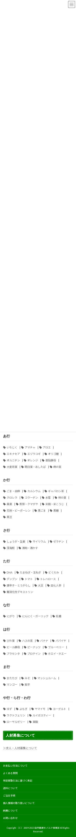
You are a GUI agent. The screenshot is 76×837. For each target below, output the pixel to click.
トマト (29, 579)
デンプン (12, 579)
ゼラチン (58, 541)
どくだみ (53, 572)
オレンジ (32, 460)
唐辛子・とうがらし (18, 585)
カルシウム (34, 491)
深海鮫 (11, 548)
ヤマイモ (40, 709)
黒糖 (56, 510)
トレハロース (48, 579)
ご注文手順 (9, 795)
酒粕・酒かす (30, 548)
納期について (10, 810)
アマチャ (30, 447)
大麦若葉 (12, 466)
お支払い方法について (15, 765)
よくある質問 (10, 773)
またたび (12, 678)
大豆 (40, 585)
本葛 (48, 497)
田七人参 (56, 585)
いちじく (12, 447)
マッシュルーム (46, 678)
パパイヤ (61, 640)
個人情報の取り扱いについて (19, 803)
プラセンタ (13, 653)
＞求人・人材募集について (20, 748)
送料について (10, 788)
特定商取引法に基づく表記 (17, 780)
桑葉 (9, 504)
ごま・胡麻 (13, 491)
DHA (9, 572)
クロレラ (12, 497)
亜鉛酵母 (50, 460)
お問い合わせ (10, 818)
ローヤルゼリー (16, 721)
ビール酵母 (13, 647)
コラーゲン (31, 497)
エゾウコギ (34, 454)
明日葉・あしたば (35, 466)
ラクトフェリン (16, 715)
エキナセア (13, 454)
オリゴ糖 (53, 454)
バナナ (44, 640)
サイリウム (39, 541)
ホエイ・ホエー (57, 653)
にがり (11, 616)
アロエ (47, 447)
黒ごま (42, 510)
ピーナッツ (34, 647)
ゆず (9, 709)
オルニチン (13, 460)
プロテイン (34, 653)
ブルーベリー (56, 647)
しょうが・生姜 (16, 541)
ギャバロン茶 (56, 491)
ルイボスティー (42, 715)
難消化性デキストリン (20, 592)
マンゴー (12, 684)
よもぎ (23, 709)
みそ (27, 678)
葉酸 (35, 721)
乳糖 (58, 616)
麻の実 (57, 466)
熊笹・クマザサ (28, 504)
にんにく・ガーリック (35, 616)
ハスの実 (27, 640)
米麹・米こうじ (54, 504)
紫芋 (27, 684)
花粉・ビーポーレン (18, 510)
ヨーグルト (59, 709)
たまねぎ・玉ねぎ (30, 572)
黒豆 (9, 517)
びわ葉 (11, 640)
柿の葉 (62, 497)
